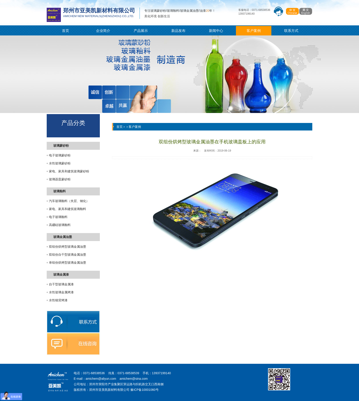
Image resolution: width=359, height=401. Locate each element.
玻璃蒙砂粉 (61, 145)
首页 (65, 31)
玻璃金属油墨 (62, 237)
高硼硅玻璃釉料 (60, 225)
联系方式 (291, 31)
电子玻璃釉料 (58, 217)
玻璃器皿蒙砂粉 (60, 179)
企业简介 (103, 31)
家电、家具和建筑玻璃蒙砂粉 (69, 171)
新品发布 (178, 31)
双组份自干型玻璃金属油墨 (67, 254)
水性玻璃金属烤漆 (61, 292)
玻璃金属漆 (61, 274)
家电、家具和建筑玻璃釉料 (67, 209)
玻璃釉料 (59, 191)
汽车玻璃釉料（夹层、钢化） (69, 201)
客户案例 (254, 31)
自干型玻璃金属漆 (61, 284)
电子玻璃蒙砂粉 (60, 155)
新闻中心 (216, 31)
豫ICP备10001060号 (144, 389)
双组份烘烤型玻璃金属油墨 (67, 246)
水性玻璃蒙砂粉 (60, 163)
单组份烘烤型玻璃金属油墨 (67, 262)
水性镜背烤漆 (58, 300)
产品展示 (141, 31)
